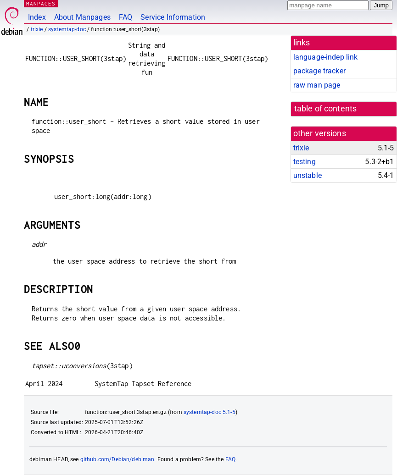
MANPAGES (41, 3)
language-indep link (325, 57)
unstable (307, 175)
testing (304, 161)
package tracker (319, 70)
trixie (37, 29)
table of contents (325, 108)
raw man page (317, 85)
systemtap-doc (67, 29)
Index (37, 17)
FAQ (125, 17)
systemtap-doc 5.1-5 (209, 412)
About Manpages (82, 17)
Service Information (172, 17)
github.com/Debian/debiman (117, 459)
